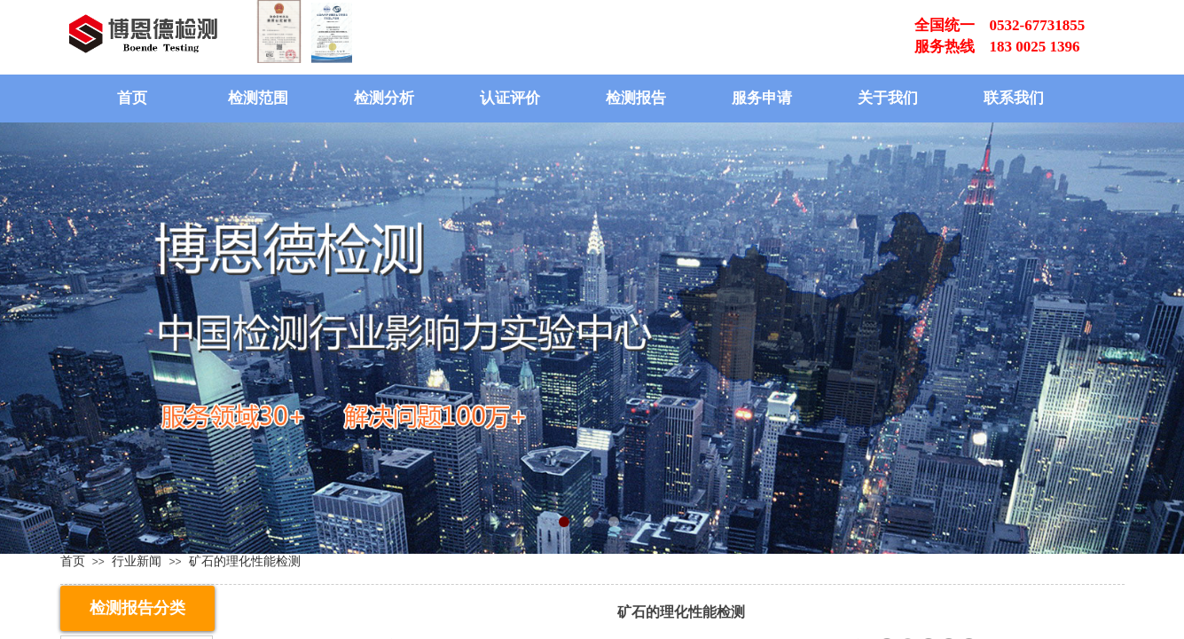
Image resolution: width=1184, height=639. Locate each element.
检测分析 (384, 98)
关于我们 (888, 98)
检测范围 (258, 98)
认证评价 (510, 98)
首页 (132, 98)
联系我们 (1014, 98)
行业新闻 (136, 561)
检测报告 (636, 98)
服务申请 (762, 98)
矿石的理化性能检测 (245, 561)
